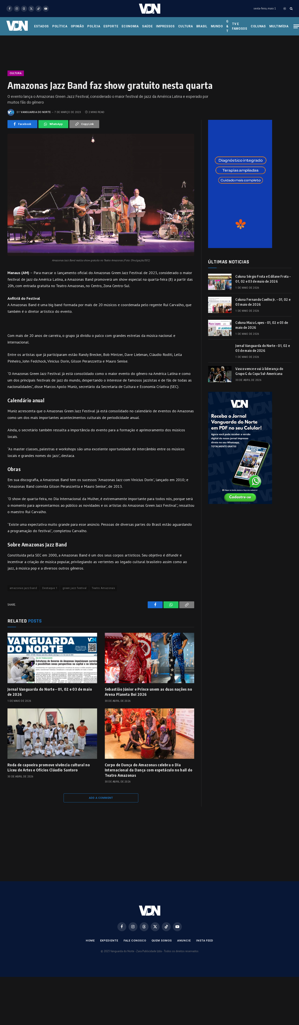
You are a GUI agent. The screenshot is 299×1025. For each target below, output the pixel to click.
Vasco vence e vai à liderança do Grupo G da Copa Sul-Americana (259, 371)
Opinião (77, 26)
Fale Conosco (135, 940)
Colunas (258, 26)
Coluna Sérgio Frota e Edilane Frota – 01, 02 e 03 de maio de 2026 (263, 278)
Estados (41, 26)
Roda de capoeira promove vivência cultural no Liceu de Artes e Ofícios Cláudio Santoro (48, 767)
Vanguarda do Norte (36, 112)
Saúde (147, 26)
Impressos (165, 26)
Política (59, 26)
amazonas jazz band (23, 588)
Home (90, 940)
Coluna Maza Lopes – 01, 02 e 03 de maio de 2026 (261, 325)
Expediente (109, 940)
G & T (227, 26)
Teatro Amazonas (103, 588)
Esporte (111, 26)
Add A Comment (101, 797)
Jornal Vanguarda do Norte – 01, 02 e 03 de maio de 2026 (49, 692)
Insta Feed (204, 940)
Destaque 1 (49, 588)
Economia (130, 26)
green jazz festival (74, 588)
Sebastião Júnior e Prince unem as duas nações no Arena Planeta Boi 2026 (148, 692)
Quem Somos (162, 940)
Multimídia (279, 26)
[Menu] (296, 26)
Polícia (93, 26)
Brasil (201, 26)
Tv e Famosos (239, 26)
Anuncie (184, 940)
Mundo (217, 26)
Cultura (185, 26)
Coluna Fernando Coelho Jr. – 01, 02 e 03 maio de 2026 (262, 302)
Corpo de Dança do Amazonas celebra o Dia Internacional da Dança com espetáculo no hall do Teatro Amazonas (148, 770)
